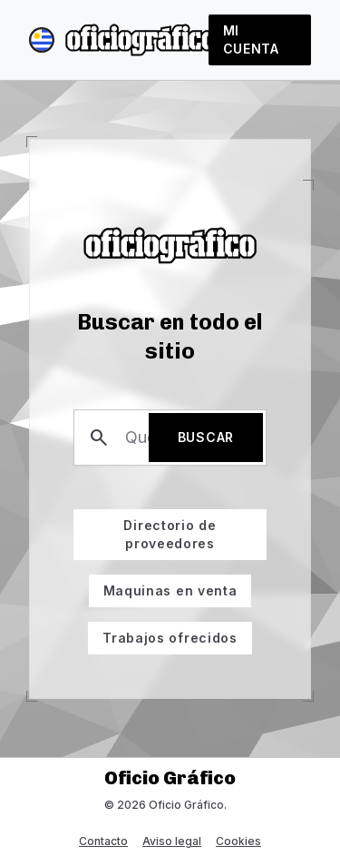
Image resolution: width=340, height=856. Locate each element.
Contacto (103, 841)
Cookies (238, 841)
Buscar (206, 437)
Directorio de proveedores (145, 530)
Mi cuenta (251, 39)
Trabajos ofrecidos (163, 633)
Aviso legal (171, 841)
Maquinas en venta (163, 586)
